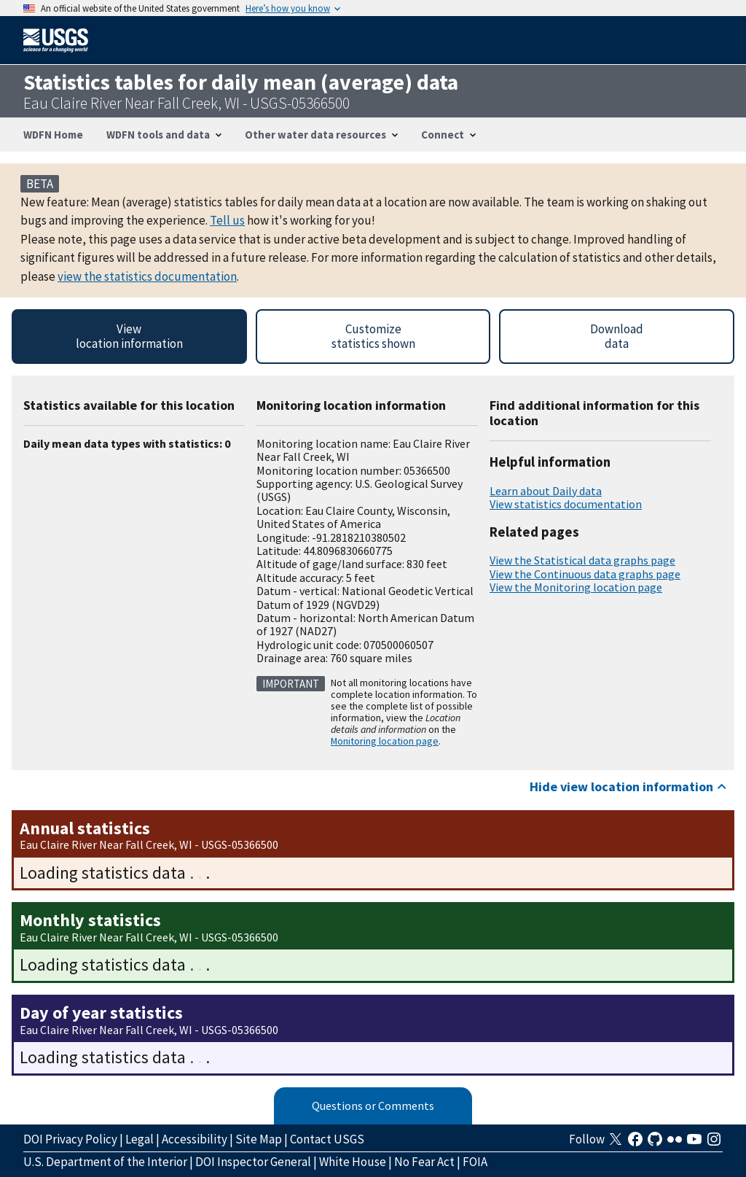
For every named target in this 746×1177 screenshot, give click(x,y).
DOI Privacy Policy (70, 1139)
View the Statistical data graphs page (582, 560)
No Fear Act (424, 1162)
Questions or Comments (373, 1105)
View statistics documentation (566, 504)
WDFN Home (53, 134)
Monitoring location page (385, 740)
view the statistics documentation (147, 276)
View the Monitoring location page (576, 587)
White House (352, 1162)
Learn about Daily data (546, 490)
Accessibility (194, 1139)
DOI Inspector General (253, 1162)
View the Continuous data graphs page (585, 574)
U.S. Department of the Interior (105, 1162)
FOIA (475, 1162)
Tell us (227, 220)
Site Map (258, 1139)
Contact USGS (327, 1139)
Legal (139, 1139)
